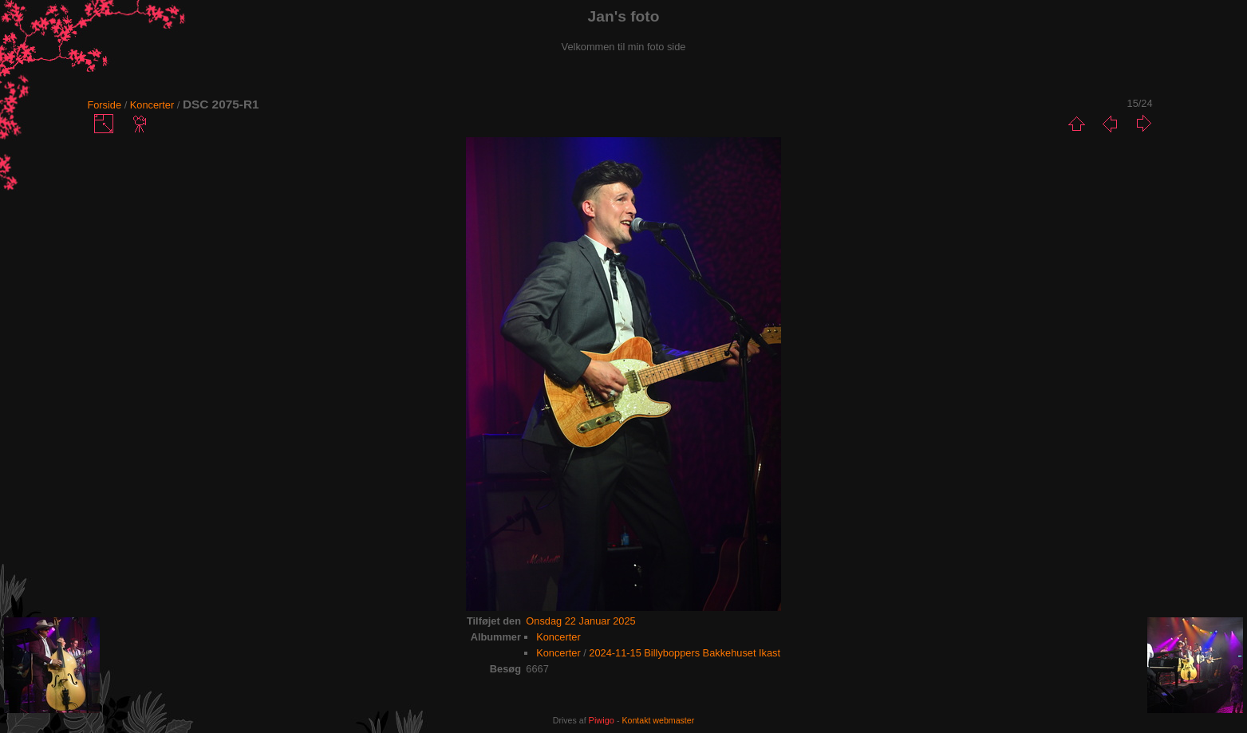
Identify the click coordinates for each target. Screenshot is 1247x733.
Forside (104, 105)
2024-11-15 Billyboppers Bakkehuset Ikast (684, 653)
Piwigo (601, 720)
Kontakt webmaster (658, 720)
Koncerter (152, 105)
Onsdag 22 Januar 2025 (580, 621)
